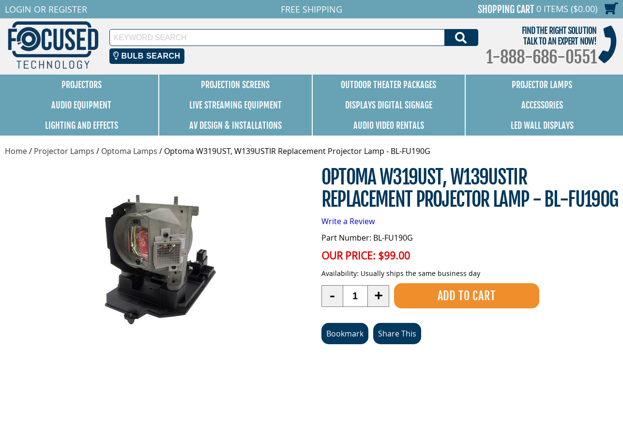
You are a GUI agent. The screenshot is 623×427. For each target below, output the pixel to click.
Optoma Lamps (129, 151)
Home (16, 151)
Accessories (542, 105)
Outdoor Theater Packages (388, 84)
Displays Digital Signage (388, 105)
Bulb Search (147, 56)
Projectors (81, 84)
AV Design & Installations (235, 125)
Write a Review (348, 221)
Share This (397, 333)
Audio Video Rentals (388, 125)
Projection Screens (235, 84)
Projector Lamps (542, 84)
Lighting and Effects (81, 125)
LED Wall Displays (542, 125)
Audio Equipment (81, 105)
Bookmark (345, 333)
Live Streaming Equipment (235, 105)
